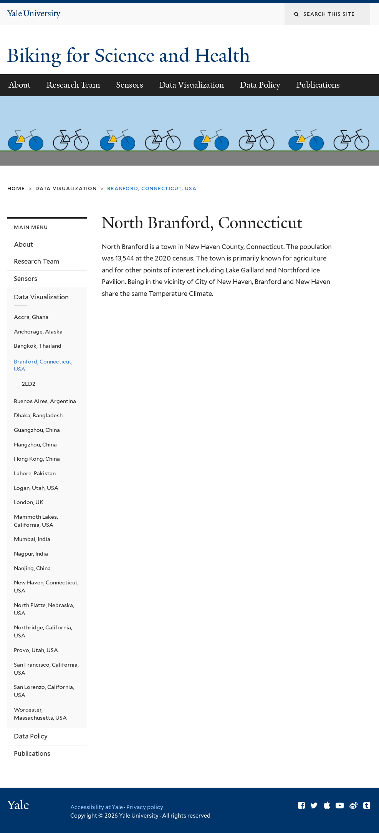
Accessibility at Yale (96, 807)
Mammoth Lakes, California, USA (36, 521)
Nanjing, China (32, 568)
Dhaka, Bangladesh (38, 415)
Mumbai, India (32, 539)
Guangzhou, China (37, 430)
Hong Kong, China (37, 459)
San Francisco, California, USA (46, 669)
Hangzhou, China (35, 444)
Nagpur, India (31, 554)
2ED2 (28, 384)
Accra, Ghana (31, 317)
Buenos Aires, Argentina (45, 401)
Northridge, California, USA (43, 631)
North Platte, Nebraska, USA (44, 609)
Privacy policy (144, 807)
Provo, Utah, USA (36, 650)
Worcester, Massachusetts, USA (40, 714)
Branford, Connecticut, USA (43, 365)
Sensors (129, 85)
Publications (318, 85)
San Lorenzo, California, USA (44, 691)
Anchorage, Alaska (38, 332)
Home (16, 188)
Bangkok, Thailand (37, 346)
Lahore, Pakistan (35, 473)
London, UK (28, 502)
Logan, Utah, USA (36, 488)
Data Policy (260, 85)
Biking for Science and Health (131, 55)
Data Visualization (191, 85)
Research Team (73, 85)
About (19, 85)
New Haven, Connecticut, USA (46, 586)
